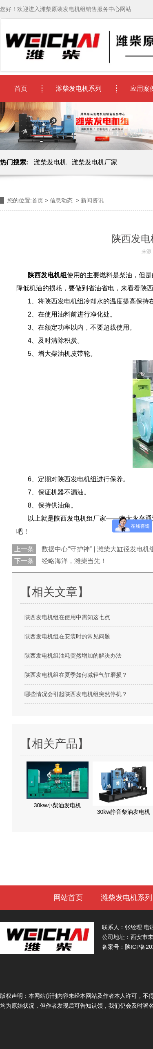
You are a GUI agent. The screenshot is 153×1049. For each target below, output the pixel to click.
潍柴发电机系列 (79, 88)
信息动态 (61, 200)
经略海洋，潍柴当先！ (73, 560)
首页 (20, 88)
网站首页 (68, 898)
